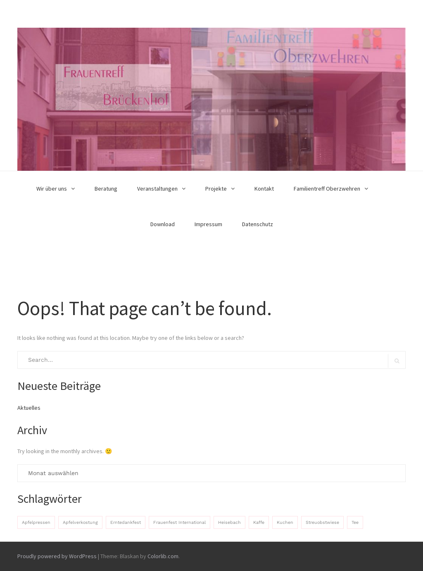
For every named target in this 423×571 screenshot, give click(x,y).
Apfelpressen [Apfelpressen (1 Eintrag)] (36, 522)
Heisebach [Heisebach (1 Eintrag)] (229, 522)
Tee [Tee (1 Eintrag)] (355, 522)
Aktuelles (28, 407)
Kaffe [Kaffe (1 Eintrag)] (258, 522)
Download (162, 224)
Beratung (106, 188)
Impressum (208, 224)
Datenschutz (257, 224)
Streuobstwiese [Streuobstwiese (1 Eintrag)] (322, 522)
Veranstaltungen (157, 188)
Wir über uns (51, 188)
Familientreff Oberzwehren (327, 188)
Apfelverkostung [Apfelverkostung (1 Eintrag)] (80, 522)
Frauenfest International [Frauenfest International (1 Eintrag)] (179, 522)
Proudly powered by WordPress (57, 556)
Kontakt (264, 188)
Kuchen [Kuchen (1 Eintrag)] (285, 522)
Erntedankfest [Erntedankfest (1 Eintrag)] (125, 522)
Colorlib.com (162, 556)
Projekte (216, 188)
